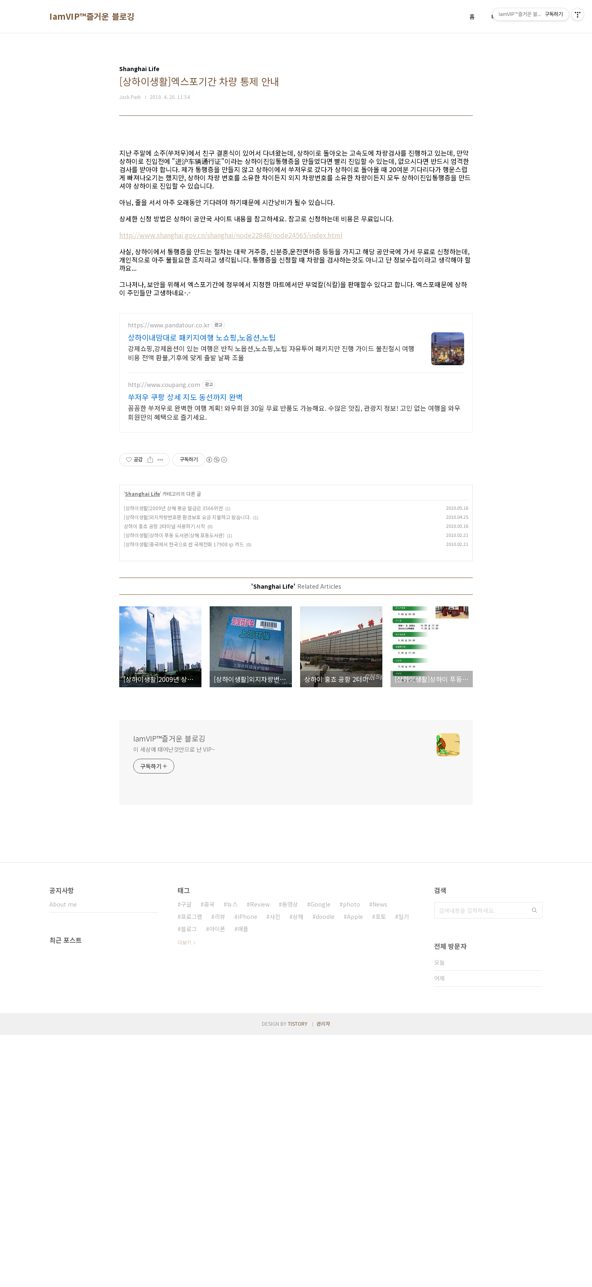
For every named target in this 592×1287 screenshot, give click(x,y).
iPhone (247, 1169)
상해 (298, 1169)
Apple (355, 1169)
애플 (243, 1181)
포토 (380, 1169)
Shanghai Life (142, 745)
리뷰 (220, 1169)
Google (320, 1156)
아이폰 (217, 1181)
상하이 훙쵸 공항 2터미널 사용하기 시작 (164, 778)
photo (351, 1156)
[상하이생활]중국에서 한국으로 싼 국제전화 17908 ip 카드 (184, 796)
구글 (186, 1156)
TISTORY (298, 1275)
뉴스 (232, 1156)
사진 (275, 1169)
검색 (534, 1162)
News (379, 1156)
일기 (403, 1169)
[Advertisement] (296, 198)
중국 (209, 1156)
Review (260, 1156)
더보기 (184, 1194)
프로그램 (191, 1169)
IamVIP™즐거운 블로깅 (91, 16)
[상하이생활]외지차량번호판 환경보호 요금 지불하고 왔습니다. (187, 769)
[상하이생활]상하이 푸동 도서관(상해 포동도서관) (174, 787)
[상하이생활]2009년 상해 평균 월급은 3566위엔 (173, 760)
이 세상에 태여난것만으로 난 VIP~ (174, 1001)
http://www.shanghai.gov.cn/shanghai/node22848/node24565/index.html (230, 350)
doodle (325, 1169)
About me (63, 1156)
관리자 (323, 1275)
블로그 (189, 1181)
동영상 (290, 1156)
